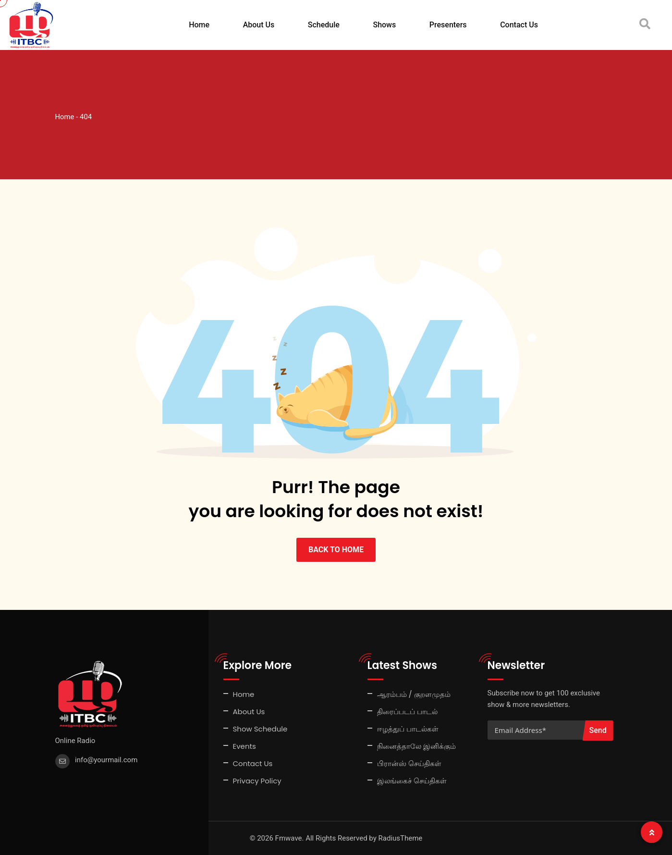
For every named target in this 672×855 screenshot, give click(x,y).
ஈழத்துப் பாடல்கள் (408, 729)
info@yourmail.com (106, 760)
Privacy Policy (257, 781)
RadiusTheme (401, 838)
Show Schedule (260, 729)
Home (199, 24)
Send (598, 730)
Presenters (448, 24)
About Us (259, 24)
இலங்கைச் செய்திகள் (412, 781)
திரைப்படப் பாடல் (407, 711)
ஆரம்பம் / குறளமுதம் (414, 694)
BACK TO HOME (336, 549)
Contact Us (519, 24)
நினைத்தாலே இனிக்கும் (416, 746)
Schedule (324, 24)
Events (244, 746)
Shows (384, 24)
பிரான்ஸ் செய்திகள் (409, 763)
